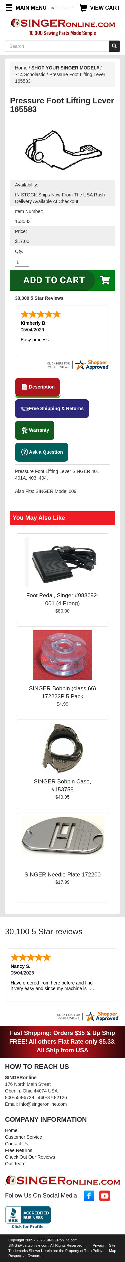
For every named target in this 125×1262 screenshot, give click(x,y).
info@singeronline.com (43, 1104)
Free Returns (18, 1150)
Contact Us (16, 1143)
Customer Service (23, 1137)
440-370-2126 (52, 1097)
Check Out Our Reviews (30, 1157)
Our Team (15, 1163)
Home (21, 67)
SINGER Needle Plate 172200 (62, 874)
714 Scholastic (30, 74)
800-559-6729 (19, 1097)
